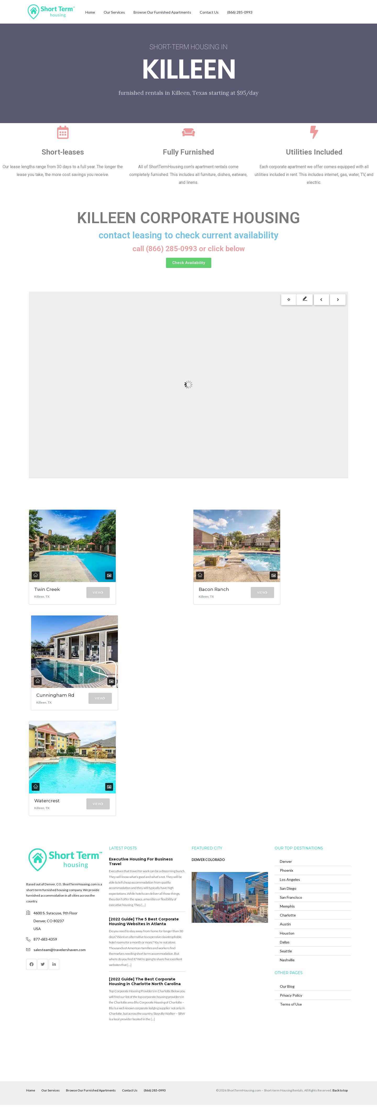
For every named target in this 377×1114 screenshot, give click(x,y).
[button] (188, 263)
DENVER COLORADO (208, 869)
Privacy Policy (291, 1004)
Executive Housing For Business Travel (141, 871)
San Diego (288, 897)
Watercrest (47, 812)
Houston (287, 942)
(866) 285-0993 (239, 12)
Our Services (114, 12)
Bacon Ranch (207, 592)
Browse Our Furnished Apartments (162, 12)
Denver (286, 871)
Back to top (340, 1099)
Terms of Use (291, 1013)
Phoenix (286, 879)
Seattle (286, 960)
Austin (285, 933)
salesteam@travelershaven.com (60, 959)
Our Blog (287, 996)
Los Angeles (290, 888)
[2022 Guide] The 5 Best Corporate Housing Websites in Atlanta (144, 931)
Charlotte (288, 924)
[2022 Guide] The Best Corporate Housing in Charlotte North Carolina (145, 991)
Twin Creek (41, 592)
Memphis (287, 915)
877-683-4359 (45, 948)
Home (90, 12)
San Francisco (291, 906)
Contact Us (209, 12)
